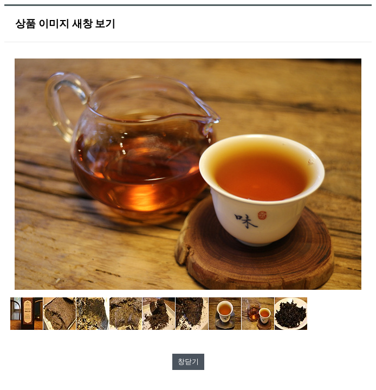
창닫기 (188, 362)
